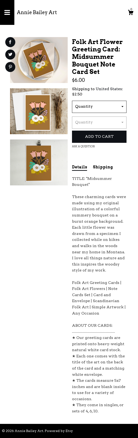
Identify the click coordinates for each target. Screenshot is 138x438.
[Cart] (130, 13)
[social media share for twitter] (10, 55)
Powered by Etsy (59, 431)
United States (109, 89)
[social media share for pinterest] (10, 67)
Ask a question (83, 146)
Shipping (103, 167)
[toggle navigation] (7, 12)
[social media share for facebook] (10, 42)
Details (79, 167)
